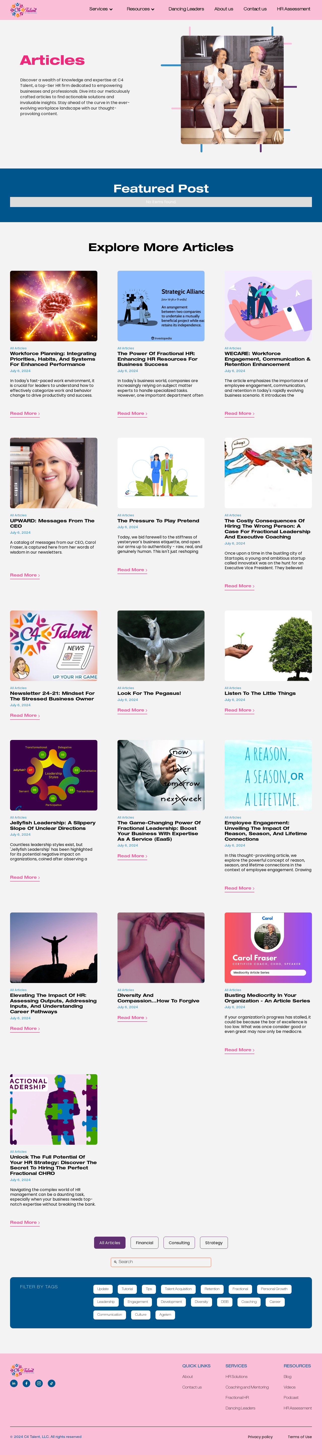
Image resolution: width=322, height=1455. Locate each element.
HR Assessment (293, 10)
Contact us (255, 10)
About (187, 1377)
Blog (287, 1377)
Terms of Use (300, 1436)
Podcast (291, 1398)
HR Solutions (237, 1377)
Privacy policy (260, 1436)
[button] (103, 10)
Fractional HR (237, 1398)
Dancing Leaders (186, 10)
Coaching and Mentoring (247, 1388)
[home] (23, 10)
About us (224, 10)
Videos (290, 1388)
